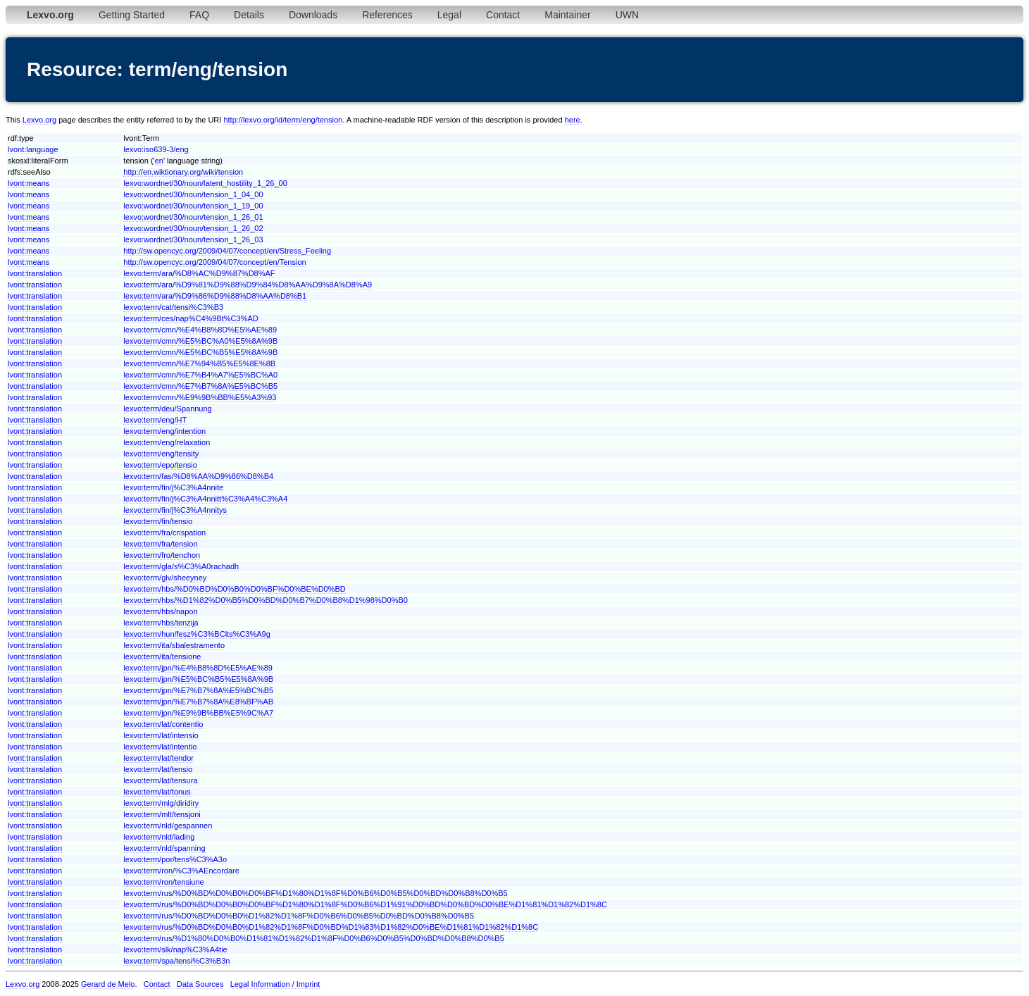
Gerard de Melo (108, 984)
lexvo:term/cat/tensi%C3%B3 (173, 307)
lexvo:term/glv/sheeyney (164, 577)
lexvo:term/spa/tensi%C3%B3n (176, 961)
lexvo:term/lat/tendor (158, 758)
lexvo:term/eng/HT (155, 420)
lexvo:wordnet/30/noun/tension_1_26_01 (193, 217)
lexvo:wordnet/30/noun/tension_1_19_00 (193, 205)
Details (249, 14)
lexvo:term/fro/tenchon (161, 555)
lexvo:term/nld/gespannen (167, 825)
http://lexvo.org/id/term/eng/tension (282, 120)
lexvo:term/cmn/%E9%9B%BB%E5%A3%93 (199, 397)
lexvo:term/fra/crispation (164, 532)
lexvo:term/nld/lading (158, 837)
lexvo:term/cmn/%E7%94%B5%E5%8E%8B (199, 363)
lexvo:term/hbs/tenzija (160, 622)
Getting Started (132, 14)
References (387, 14)
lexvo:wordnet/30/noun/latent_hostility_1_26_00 (205, 183)
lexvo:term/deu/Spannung (167, 408)
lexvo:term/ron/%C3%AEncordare (181, 870)
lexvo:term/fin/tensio (157, 521)
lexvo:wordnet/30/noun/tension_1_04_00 (193, 194)
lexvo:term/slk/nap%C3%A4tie (175, 949)
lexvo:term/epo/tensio (160, 465)
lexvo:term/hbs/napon (160, 611)
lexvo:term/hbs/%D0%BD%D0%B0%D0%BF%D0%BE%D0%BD (234, 589)
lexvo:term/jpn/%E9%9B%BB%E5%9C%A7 (198, 713)
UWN (627, 14)
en (159, 160)
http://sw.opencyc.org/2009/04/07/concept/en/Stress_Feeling (227, 251)
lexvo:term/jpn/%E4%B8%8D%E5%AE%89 (198, 668)
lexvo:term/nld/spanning (164, 848)
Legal (449, 14)
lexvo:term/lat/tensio (157, 769)
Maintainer (567, 14)
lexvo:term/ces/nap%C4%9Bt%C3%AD (190, 318)
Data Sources (200, 984)
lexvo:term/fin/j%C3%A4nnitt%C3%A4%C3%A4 (205, 498)
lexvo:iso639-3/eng (155, 149)
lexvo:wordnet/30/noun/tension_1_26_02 (193, 228)
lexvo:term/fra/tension (160, 544)
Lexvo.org (39, 120)
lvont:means (28, 183)
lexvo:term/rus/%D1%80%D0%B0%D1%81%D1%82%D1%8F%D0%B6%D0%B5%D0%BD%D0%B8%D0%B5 (313, 938)
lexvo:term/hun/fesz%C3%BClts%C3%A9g (196, 634)
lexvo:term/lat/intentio (160, 746)
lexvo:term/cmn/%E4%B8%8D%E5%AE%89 (200, 329)
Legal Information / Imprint (275, 984)
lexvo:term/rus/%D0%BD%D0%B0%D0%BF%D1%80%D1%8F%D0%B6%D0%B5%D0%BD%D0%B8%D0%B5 (315, 893)
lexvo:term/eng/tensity (161, 453)
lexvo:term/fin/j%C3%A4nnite (173, 487)
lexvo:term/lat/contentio (163, 724)
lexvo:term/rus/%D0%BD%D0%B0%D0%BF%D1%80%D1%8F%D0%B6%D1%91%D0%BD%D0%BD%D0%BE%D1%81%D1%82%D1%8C (365, 904)
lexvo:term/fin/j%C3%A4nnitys (175, 510)
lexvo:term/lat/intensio (160, 735)
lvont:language (33, 149)
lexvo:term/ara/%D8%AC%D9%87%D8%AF (199, 273)
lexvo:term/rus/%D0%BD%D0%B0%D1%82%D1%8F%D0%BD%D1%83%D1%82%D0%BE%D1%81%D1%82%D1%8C (330, 927)
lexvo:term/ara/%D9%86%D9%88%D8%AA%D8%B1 (214, 296)
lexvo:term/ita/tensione (162, 656)
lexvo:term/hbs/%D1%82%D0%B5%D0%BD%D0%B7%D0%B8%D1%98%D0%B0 (265, 600)
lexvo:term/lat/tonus (156, 792)
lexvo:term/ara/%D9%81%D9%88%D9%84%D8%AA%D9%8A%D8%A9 (247, 284)
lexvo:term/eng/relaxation (166, 442)
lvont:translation (35, 273)
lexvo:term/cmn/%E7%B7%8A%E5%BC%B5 (200, 386)
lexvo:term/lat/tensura (160, 780)
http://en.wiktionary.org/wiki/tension (183, 172)
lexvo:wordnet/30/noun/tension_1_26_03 (193, 239)
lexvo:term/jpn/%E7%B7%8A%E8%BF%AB (198, 701)
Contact (503, 14)
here (572, 120)
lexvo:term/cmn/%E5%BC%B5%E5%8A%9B (200, 352)
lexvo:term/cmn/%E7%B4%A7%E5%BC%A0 (200, 375)
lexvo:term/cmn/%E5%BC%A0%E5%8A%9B (200, 341)
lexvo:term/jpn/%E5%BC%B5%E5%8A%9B (198, 679)
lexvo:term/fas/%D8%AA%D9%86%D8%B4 (198, 476)
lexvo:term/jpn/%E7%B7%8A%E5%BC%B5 (198, 690)
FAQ (199, 14)
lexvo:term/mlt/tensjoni (161, 814)
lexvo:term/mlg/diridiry (161, 803)
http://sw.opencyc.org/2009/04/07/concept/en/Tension (214, 262)
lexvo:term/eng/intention (164, 431)
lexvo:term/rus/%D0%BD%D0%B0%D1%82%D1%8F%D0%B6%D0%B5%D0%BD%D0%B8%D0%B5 (298, 915)
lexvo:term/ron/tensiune (163, 882)
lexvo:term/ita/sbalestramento (174, 645)
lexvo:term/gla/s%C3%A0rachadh (181, 566)
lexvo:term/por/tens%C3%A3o (175, 859)
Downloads (313, 14)
